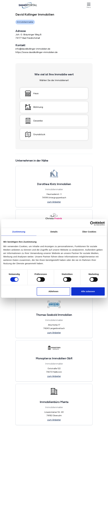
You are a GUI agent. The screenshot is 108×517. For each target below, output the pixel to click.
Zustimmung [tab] (18, 231)
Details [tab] (54, 231)
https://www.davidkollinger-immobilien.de (36, 52)
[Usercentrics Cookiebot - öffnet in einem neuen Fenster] (92, 223)
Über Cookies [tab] (89, 231)
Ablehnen (53, 291)
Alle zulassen (88, 291)
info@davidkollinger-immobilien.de (32, 48)
